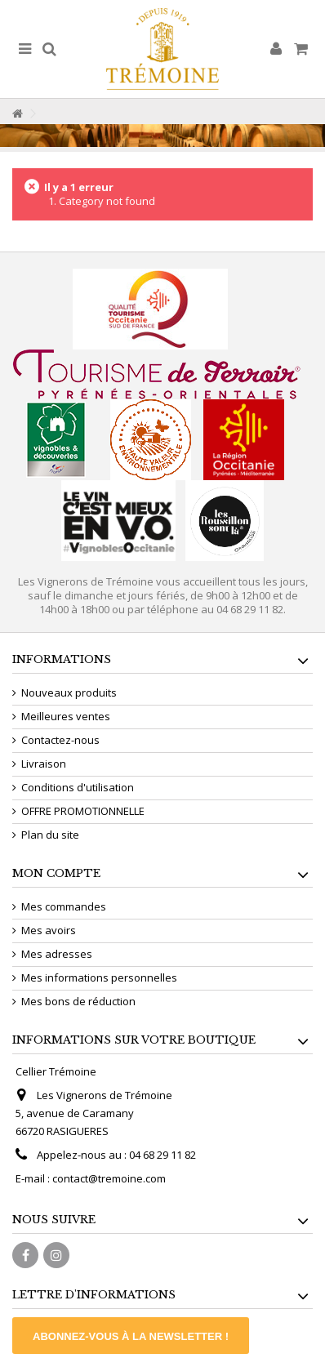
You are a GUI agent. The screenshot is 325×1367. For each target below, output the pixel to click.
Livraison (43, 764)
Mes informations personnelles (99, 978)
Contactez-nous (60, 740)
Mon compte (56, 873)
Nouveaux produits (69, 693)
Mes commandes (63, 907)
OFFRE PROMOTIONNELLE (83, 811)
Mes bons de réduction (78, 1002)
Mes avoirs (48, 930)
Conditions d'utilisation (77, 788)
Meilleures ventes (65, 717)
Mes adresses (56, 954)
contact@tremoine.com (109, 1178)
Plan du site (50, 835)
